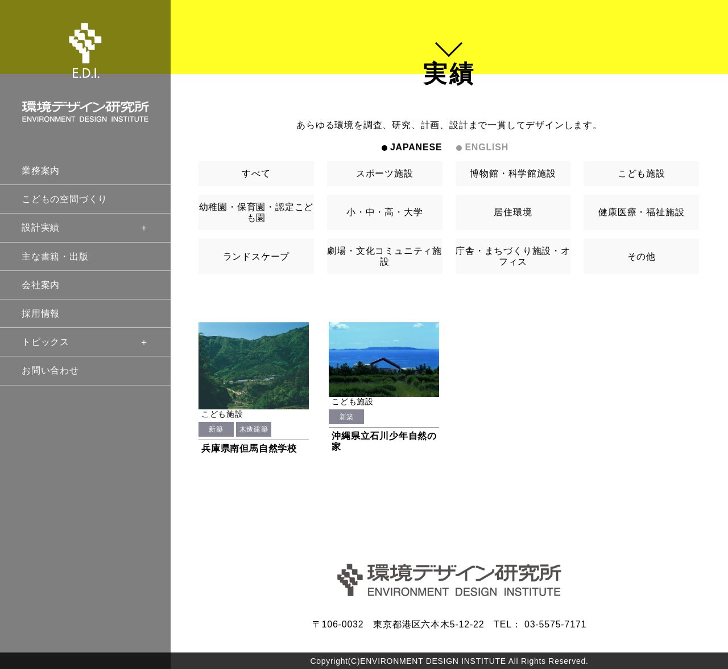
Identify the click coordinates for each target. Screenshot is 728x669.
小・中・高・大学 (384, 212)
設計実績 (85, 227)
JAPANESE (416, 147)
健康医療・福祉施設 (641, 212)
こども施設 (641, 173)
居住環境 (513, 212)
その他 (641, 256)
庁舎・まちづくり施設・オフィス (513, 256)
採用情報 (41, 313)
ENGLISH (486, 147)
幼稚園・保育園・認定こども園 (256, 212)
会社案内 (41, 285)
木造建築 (253, 429)
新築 (216, 429)
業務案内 (41, 170)
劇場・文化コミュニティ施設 (384, 256)
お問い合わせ (50, 370)
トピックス (85, 341)
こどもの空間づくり (64, 199)
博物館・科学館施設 (513, 173)
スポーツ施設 (384, 173)
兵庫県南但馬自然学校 (249, 448)
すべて (256, 173)
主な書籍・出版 (55, 256)
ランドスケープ (256, 256)
